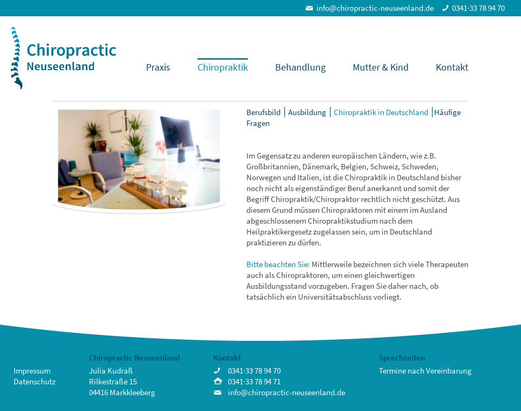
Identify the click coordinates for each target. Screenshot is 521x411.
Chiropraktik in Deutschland (381, 112)
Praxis (158, 67)
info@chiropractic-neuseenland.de (375, 8)
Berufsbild (263, 112)
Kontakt (452, 67)
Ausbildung (307, 112)
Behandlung (300, 67)
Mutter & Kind (381, 67)
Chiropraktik (223, 67)
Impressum (32, 370)
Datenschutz (34, 381)
